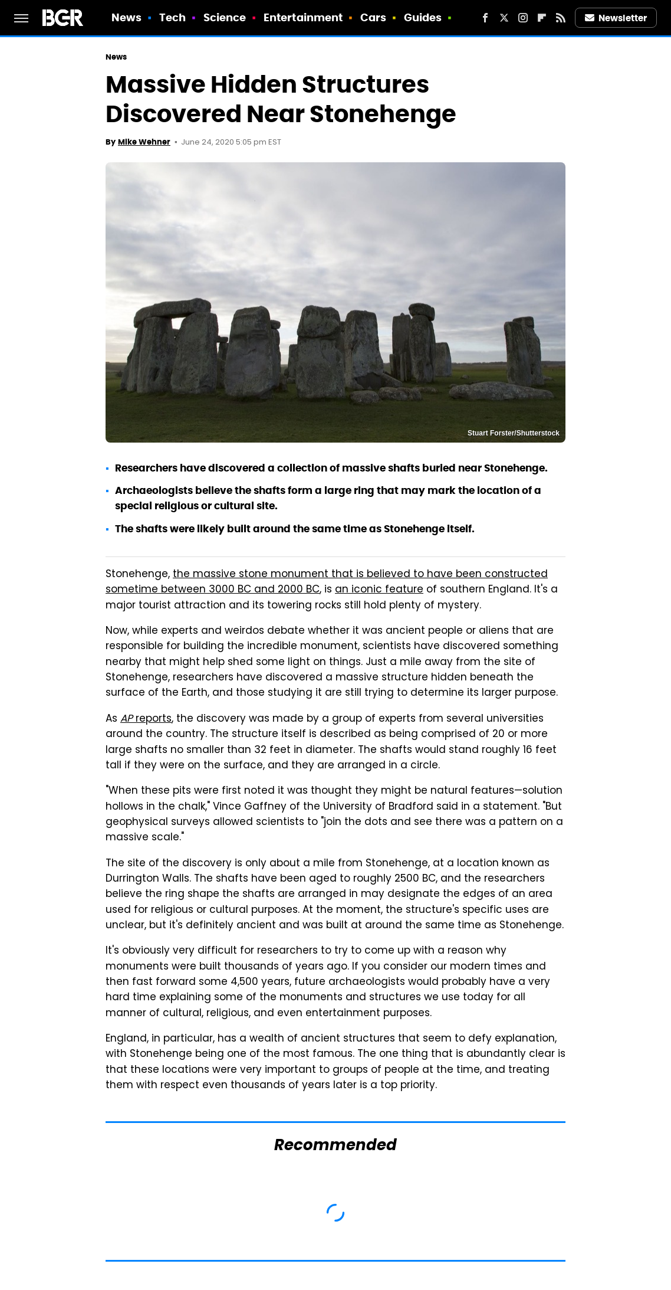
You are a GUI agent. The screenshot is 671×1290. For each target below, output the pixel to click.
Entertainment (303, 17)
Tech (172, 17)
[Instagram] (523, 17)
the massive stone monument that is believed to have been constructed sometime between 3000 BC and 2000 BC (327, 582)
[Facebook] (485, 17)
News (126, 17)
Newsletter (616, 18)
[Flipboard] (542, 17)
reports (146, 719)
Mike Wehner (144, 142)
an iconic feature (379, 590)
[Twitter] (504, 17)
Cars (373, 17)
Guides (423, 17)
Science (224, 17)
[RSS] (560, 17)
